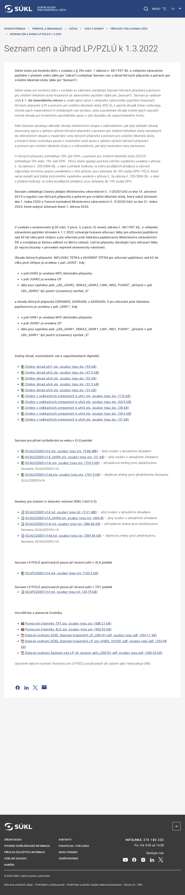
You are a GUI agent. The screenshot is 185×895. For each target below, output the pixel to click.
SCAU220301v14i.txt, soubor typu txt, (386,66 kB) (63, 524)
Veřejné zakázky (15, 858)
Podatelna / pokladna (74, 845)
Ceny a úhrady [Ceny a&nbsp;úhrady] (94, 28)
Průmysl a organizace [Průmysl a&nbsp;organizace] (47, 28)
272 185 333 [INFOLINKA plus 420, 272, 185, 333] (153, 840)
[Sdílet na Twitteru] (35, 687)
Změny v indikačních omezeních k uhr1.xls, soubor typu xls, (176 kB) (78, 396)
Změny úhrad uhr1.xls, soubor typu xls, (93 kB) (61, 367)
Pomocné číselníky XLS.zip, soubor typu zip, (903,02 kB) (68, 629)
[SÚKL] (35, 9)
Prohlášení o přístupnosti (50, 884)
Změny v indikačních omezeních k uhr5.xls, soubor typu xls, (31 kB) (77, 419)
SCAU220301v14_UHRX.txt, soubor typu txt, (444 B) (64, 518)
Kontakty (65, 839)
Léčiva (73, 28)
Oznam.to (130, 884)
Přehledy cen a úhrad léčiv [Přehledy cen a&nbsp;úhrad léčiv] (129, 28)
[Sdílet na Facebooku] (18, 687)
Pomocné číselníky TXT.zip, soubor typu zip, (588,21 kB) (68, 623)
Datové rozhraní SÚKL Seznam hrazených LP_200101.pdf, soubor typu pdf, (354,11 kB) (91, 635)
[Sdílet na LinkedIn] (26, 687)
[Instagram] (143, 859)
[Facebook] (134, 859)
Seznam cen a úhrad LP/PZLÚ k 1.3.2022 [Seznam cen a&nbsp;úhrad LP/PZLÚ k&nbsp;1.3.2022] (36, 34)
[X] (161, 859)
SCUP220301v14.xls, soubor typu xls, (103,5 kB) (61, 573)
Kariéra (9, 864)
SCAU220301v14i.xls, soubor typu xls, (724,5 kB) (62, 463)
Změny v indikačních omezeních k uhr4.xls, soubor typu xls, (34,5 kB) (78, 414)
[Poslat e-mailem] (44, 687)
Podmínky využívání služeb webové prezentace (94, 884)
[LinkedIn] (152, 859)
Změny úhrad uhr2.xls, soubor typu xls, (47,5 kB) (62, 372)
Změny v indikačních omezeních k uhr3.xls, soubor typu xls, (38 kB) (77, 408)
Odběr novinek (68, 858)
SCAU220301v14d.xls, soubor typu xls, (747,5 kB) (62, 475)
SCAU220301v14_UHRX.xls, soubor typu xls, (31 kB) (65, 457)
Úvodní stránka (14, 28)
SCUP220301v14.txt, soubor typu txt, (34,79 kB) (61, 592)
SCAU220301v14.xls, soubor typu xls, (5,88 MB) (61, 451)
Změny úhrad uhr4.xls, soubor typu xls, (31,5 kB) (62, 384)
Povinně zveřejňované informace (27, 845)
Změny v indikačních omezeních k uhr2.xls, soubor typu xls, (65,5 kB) (78, 402)
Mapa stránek (68, 852)
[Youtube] (125, 859)
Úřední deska (13, 839)
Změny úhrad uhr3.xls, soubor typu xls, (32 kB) (61, 378)
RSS (140, 884)
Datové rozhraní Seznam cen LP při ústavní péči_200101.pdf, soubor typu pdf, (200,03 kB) (93, 653)
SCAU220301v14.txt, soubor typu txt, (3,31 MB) (61, 512)
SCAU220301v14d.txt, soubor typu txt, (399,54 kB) (63, 536)
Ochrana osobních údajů (18, 884)
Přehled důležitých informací (24, 852)
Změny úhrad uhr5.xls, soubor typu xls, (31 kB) (61, 390)
